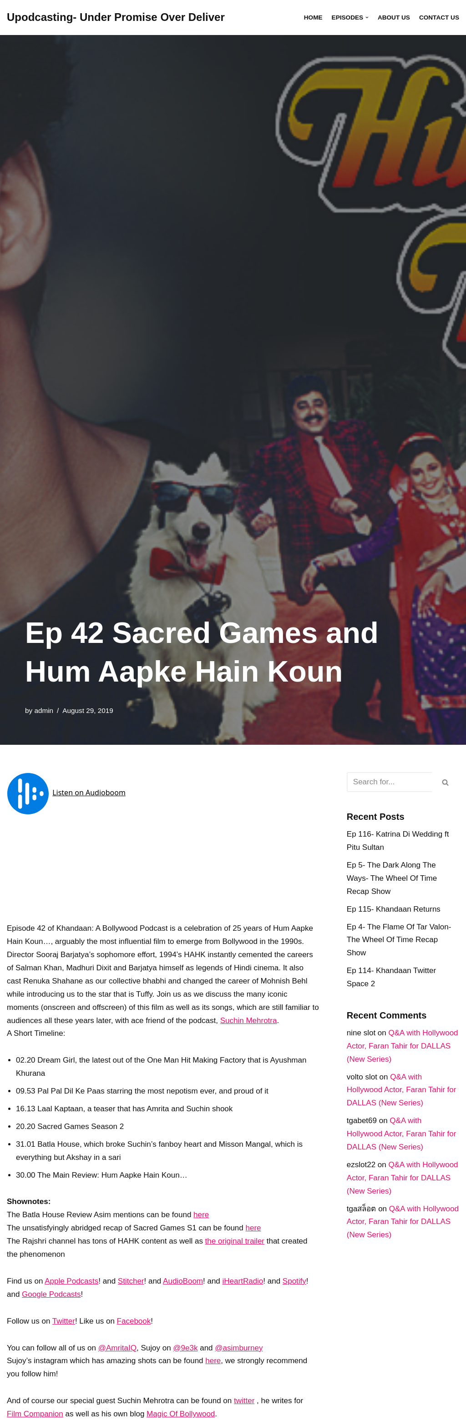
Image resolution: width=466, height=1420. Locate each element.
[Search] (389, 782)
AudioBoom (183, 1281)
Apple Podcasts (71, 1281)
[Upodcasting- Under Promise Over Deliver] (116, 17)
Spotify (294, 1281)
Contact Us (439, 17)
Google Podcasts (51, 1294)
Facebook (134, 1321)
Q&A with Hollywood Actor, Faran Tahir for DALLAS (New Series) (402, 1046)
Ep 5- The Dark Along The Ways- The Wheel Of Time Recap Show (392, 878)
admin (43, 710)
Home (313, 17)
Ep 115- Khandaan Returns (394, 909)
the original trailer (234, 1241)
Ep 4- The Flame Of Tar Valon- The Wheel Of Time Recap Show (399, 940)
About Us (394, 17)
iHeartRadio (243, 1281)
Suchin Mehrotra (248, 1020)
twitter (244, 1400)
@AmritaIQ (117, 1348)
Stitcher (131, 1281)
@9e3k (185, 1348)
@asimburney (239, 1348)
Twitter (63, 1321)
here (201, 1214)
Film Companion (35, 1414)
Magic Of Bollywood (181, 1414)
